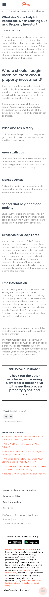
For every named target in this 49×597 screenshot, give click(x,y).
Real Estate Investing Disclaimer (19, 583)
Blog (14, 519)
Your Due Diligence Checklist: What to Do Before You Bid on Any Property (23, 438)
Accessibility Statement (32, 580)
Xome (4, 11)
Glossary (6, 519)
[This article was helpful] (5, 416)
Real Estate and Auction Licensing (19, 549)
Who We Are (7, 515)
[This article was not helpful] (10, 416)
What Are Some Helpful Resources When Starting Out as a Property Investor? (22, 460)
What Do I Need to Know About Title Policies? (20, 445)
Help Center (33, 515)
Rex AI (28, 523)
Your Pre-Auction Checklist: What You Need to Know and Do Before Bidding (24, 468)
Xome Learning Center (19, 11)
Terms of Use (28, 570)
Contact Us (20, 515)
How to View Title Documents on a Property (25, 473)
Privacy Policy (11, 573)
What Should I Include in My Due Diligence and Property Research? (23, 453)
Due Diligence (38, 11)
